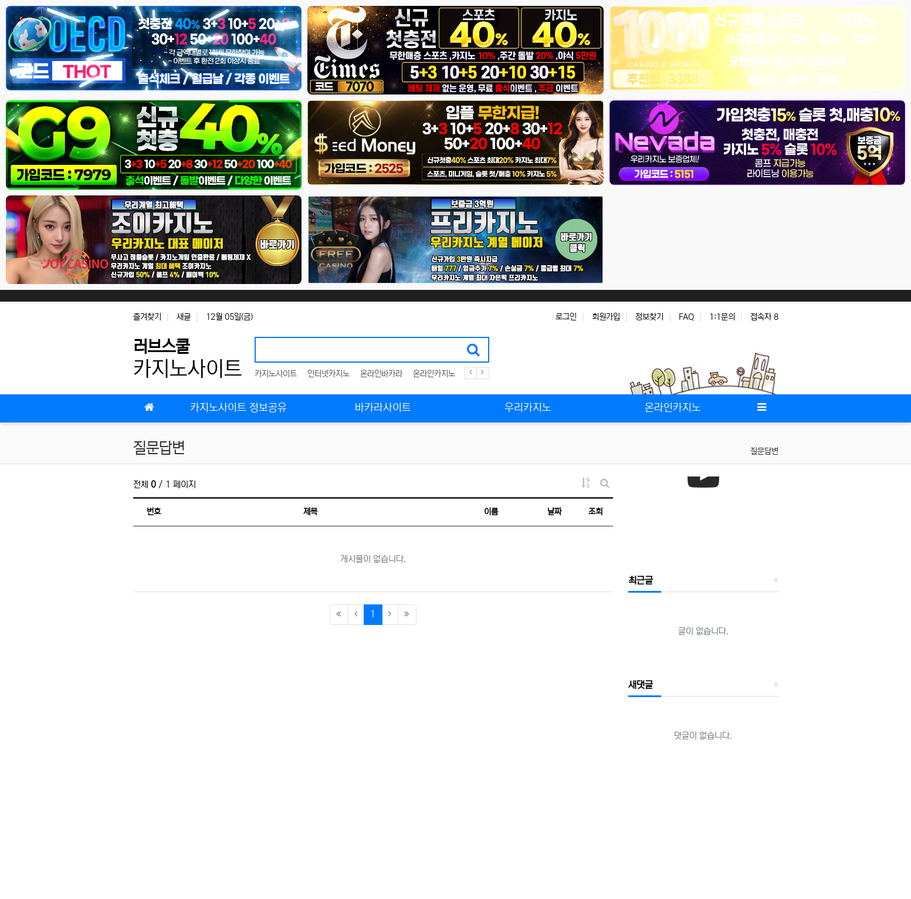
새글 (184, 317)
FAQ (686, 317)
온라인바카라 (381, 373)
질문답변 (764, 451)
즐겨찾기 (147, 317)
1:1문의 (722, 317)
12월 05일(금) (229, 317)
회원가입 (606, 317)
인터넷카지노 (328, 373)
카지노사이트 (276, 373)
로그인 (566, 317)
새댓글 (640, 685)
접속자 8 (764, 317)
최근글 (640, 580)
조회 (595, 511)
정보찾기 (649, 317)
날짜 (554, 511)
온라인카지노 (434, 373)
